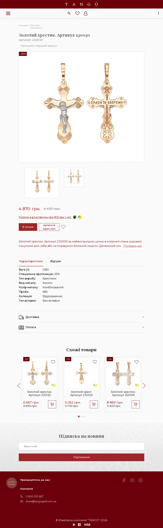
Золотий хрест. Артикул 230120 (81, 393)
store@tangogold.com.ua (41, 501)
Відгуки (55, 261)
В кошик (28, 226)
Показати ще (132, 246)
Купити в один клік (49, 227)
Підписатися (81, 457)
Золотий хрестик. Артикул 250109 (123, 393)
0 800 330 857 (34, 496)
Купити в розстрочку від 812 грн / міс (50, 217)
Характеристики (31, 261)
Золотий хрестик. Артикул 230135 (39, 393)
